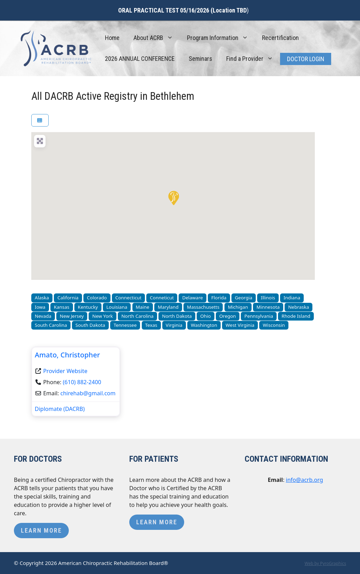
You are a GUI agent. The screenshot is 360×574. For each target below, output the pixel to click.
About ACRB (156, 37)
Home (112, 37)
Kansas (61, 307)
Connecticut (128, 297)
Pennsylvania (258, 316)
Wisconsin (274, 325)
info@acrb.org (304, 480)
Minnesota (268, 307)
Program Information (221, 37)
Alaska (42, 297)
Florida (218, 297)
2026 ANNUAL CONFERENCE (140, 58)
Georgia (243, 297)
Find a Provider (253, 58)
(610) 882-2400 (82, 382)
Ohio (205, 316)
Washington (204, 325)
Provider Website (65, 371)
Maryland (168, 307)
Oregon (227, 316)
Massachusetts (203, 307)
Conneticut (162, 297)
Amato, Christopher (67, 354)
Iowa (40, 307)
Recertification (280, 37)
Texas (151, 325)
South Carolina (51, 325)
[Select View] (40, 120)
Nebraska (298, 307)
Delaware (192, 297)
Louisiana (116, 307)
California (68, 297)
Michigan (238, 307)
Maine (142, 307)
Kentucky (88, 307)
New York (102, 316)
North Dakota (177, 316)
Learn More (41, 530)
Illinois (268, 297)
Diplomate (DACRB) (60, 409)
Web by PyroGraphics (325, 563)
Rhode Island (295, 316)
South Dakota (90, 325)
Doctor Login (305, 59)
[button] (173, 197)
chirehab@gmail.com (88, 393)
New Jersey (72, 316)
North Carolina (137, 316)
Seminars (200, 58)
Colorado (97, 297)
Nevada (43, 316)
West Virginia (240, 325)
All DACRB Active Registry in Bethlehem (112, 96)
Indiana (292, 297)
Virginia (174, 325)
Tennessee (125, 325)
